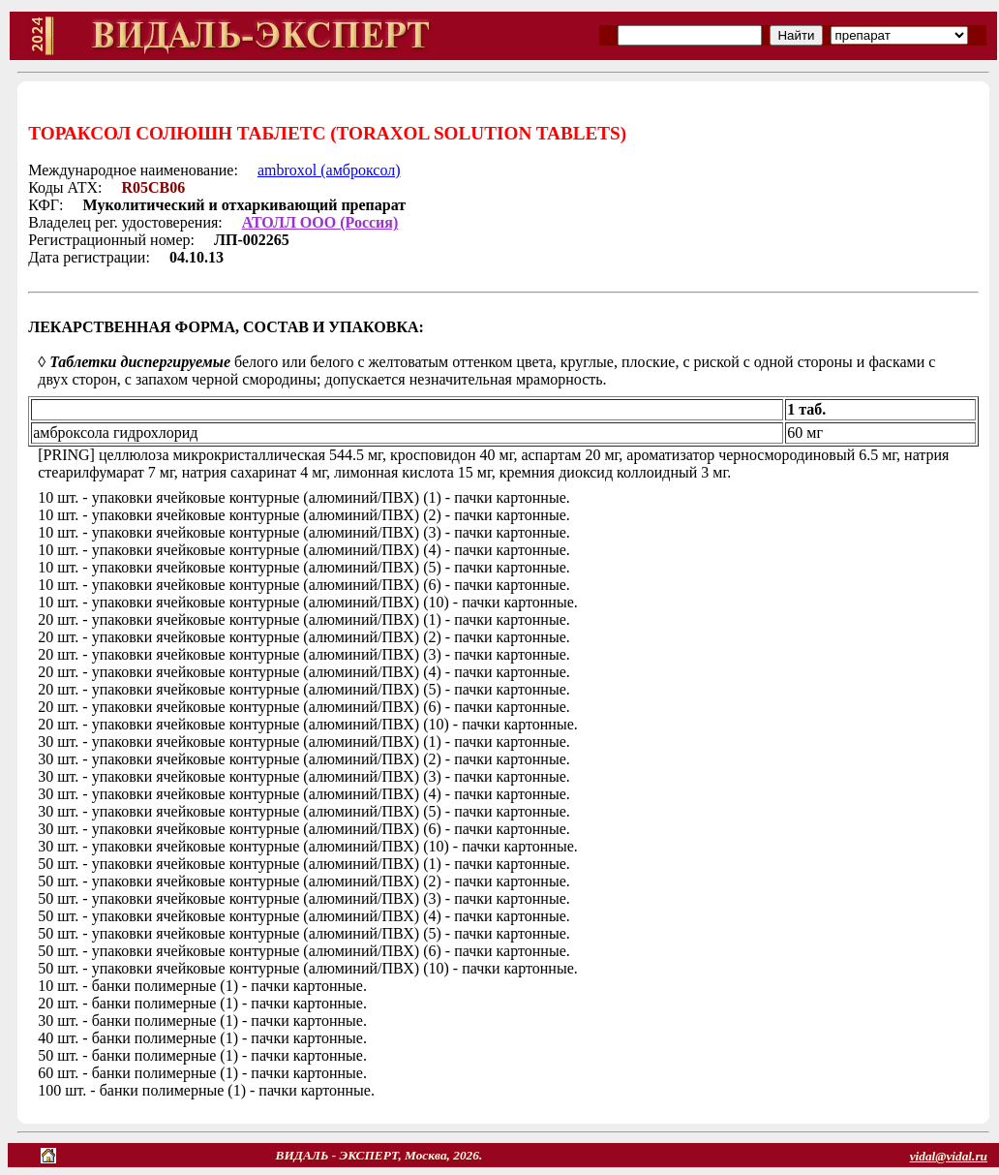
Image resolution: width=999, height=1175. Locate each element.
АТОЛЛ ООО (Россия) (320, 222)
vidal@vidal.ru (948, 1156)
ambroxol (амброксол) (329, 170)
